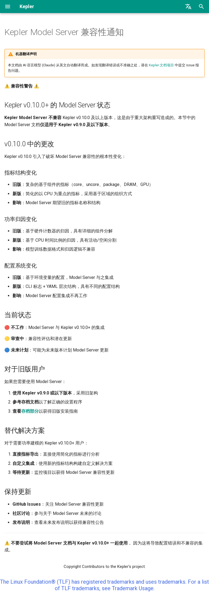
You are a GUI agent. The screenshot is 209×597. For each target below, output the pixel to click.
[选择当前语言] (188, 6)
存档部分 (30, 411)
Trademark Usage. (133, 588)
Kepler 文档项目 (161, 65)
